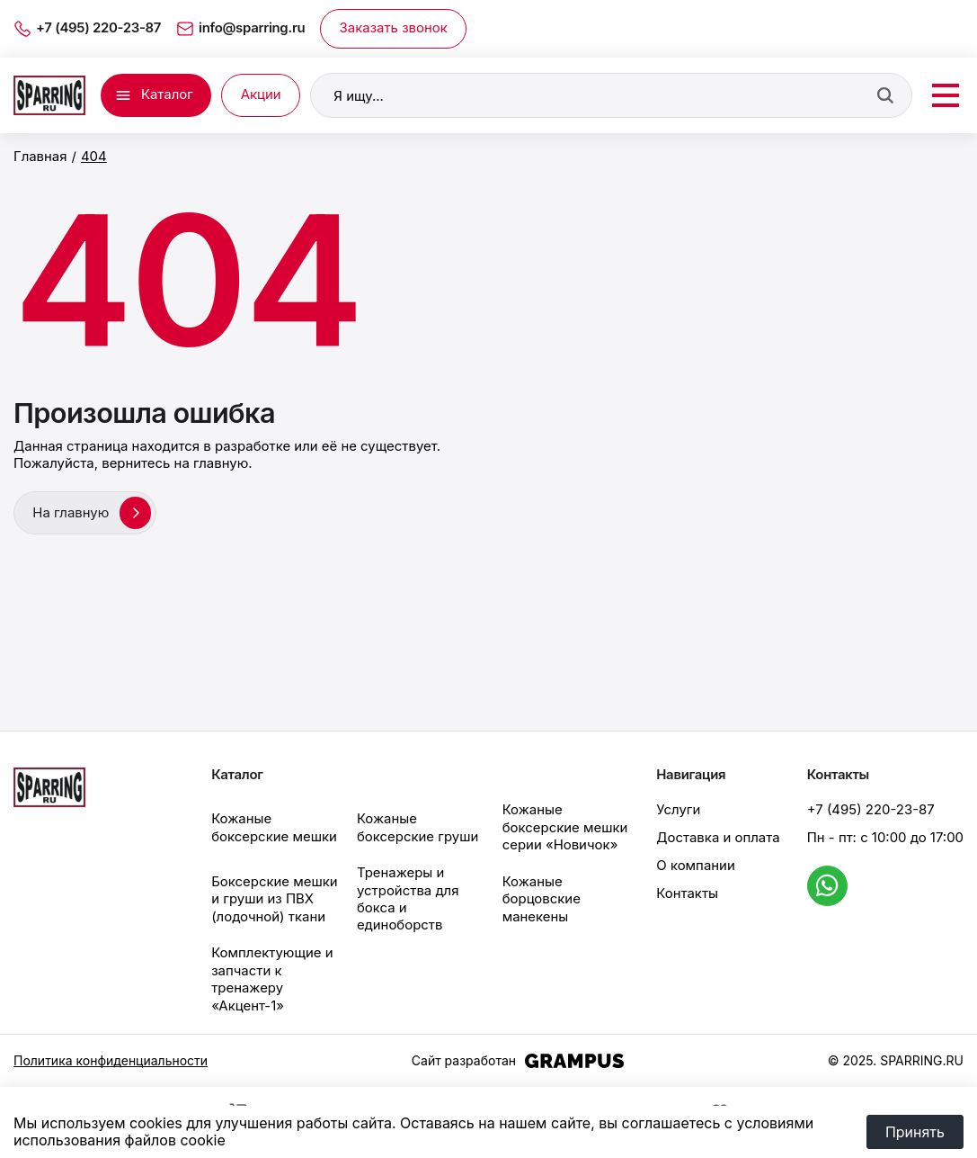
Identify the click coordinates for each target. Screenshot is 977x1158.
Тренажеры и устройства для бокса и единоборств (408, 897)
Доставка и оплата (717, 836)
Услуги (678, 809)
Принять (915, 1132)
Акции (261, 94)
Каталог (167, 94)
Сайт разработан (518, 1058)
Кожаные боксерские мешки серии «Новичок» (565, 826)
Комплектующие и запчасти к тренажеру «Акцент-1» (272, 977)
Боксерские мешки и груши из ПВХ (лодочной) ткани (274, 897)
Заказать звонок (394, 28)
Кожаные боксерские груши (417, 825)
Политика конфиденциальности (110, 1058)
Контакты (687, 892)
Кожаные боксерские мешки (274, 825)
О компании (695, 864)
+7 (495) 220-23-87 (871, 809)
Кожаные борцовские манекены (541, 897)
